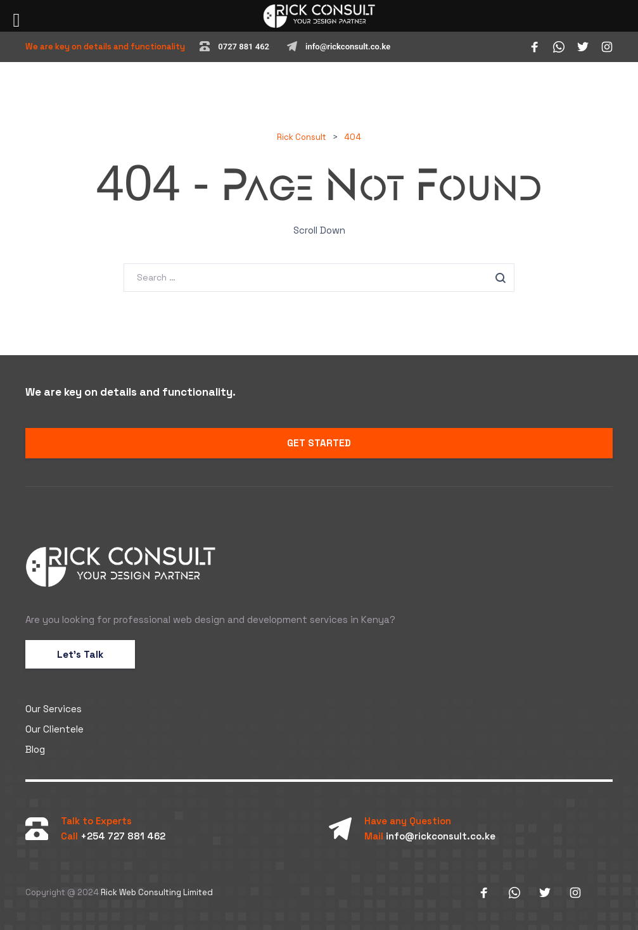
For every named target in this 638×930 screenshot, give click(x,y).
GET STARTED (319, 443)
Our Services (53, 709)
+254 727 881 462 (122, 836)
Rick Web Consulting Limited (157, 892)
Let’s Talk (80, 654)
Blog (35, 749)
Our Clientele (54, 729)
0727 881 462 (243, 46)
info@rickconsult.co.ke (347, 46)
